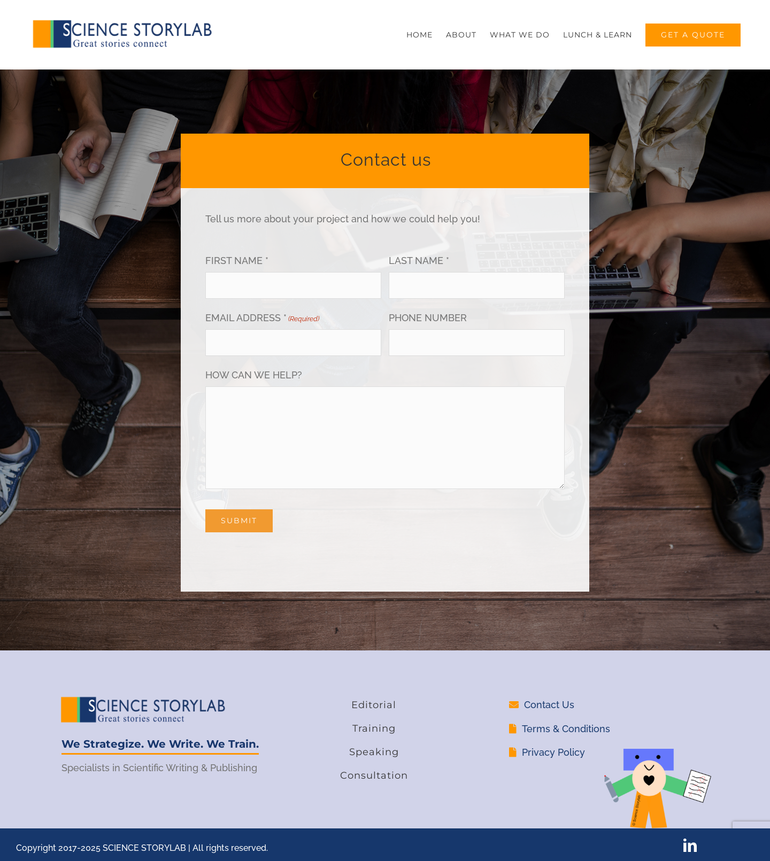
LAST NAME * (419, 260)
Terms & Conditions (566, 728)
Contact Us (549, 704)
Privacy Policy (553, 752)
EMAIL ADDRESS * (262, 319)
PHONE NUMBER (428, 317)
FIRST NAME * (236, 260)
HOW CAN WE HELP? (253, 375)
